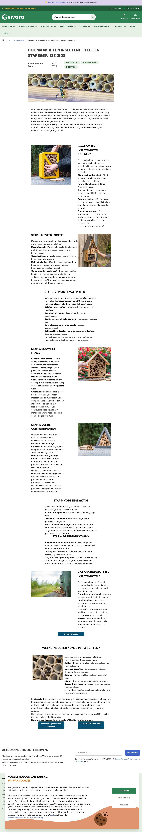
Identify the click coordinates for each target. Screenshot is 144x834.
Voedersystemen (28, 26)
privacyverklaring (35, 817)
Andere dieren (68, 26)
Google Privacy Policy (123, 759)
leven (63, 2)
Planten (84, 26)
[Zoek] (93, 17)
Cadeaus (120, 26)
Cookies (53, 815)
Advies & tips (89, 62)
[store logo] (13, 17)
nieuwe (58, 2)
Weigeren (124, 805)
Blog (10, 40)
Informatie (20, 40)
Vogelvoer (8, 26)
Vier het (51, 2)
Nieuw (134, 26)
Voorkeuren (124, 798)
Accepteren (123, 791)
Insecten (70, 67)
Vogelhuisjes (48, 26)
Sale (7, 33)
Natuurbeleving (103, 26)
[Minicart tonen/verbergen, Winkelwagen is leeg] (135, 17)
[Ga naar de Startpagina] (3, 40)
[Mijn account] (124, 17)
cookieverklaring (16, 817)
